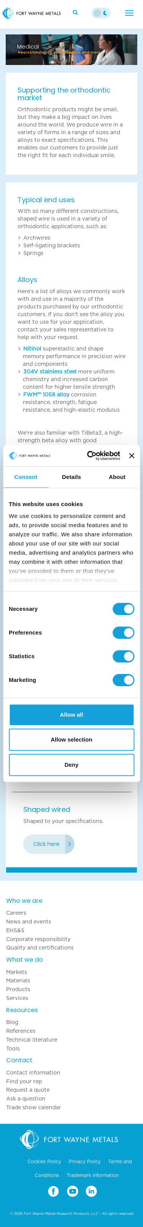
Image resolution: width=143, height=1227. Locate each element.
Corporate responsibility (38, 939)
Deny (71, 764)
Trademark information (93, 1175)
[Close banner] (131, 455)
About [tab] (117, 477)
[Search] (76, 12)
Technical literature (31, 1040)
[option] (71, 46)
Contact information (33, 1073)
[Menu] (129, 13)
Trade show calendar (33, 1107)
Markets (16, 972)
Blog (12, 1022)
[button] (16, 49)
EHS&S (15, 930)
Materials (18, 980)
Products (18, 989)
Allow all (71, 714)
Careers (16, 913)
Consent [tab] (25, 477)
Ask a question (25, 1099)
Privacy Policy (85, 1161)
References (20, 1031)
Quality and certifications (40, 948)
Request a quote (28, 1090)
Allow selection (71, 739)
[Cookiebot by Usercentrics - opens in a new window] (89, 456)
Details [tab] (71, 477)
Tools (13, 1048)
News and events (28, 922)
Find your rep (24, 1081)
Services (17, 998)
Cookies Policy (44, 1161)
